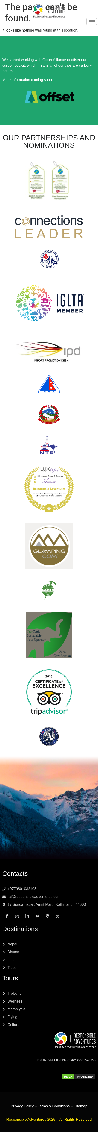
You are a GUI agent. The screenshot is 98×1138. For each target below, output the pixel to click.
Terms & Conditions (54, 1106)
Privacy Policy (22, 1106)
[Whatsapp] (64, 28)
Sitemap (80, 1106)
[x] (74, 27)
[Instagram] (33, 27)
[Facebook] (23, 28)
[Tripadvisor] (53, 27)
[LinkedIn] (44, 28)
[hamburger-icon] (91, 21)
